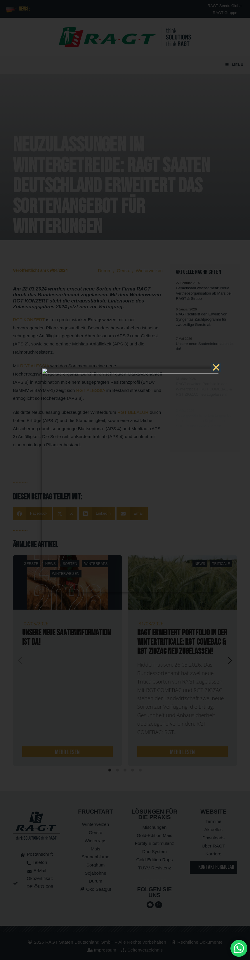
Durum (104, 270)
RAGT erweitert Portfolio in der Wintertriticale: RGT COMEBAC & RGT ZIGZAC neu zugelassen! (182, 642)
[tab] (110, 770)
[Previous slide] (20, 660)
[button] (32, 513)
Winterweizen (149, 270)
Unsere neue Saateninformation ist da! (66, 637)
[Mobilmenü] (234, 65)
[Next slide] (230, 660)
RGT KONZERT (29, 319)
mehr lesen (67, 752)
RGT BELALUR (133, 412)
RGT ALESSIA (34, 365)
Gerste (123, 270)
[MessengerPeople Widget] (239, 948)
